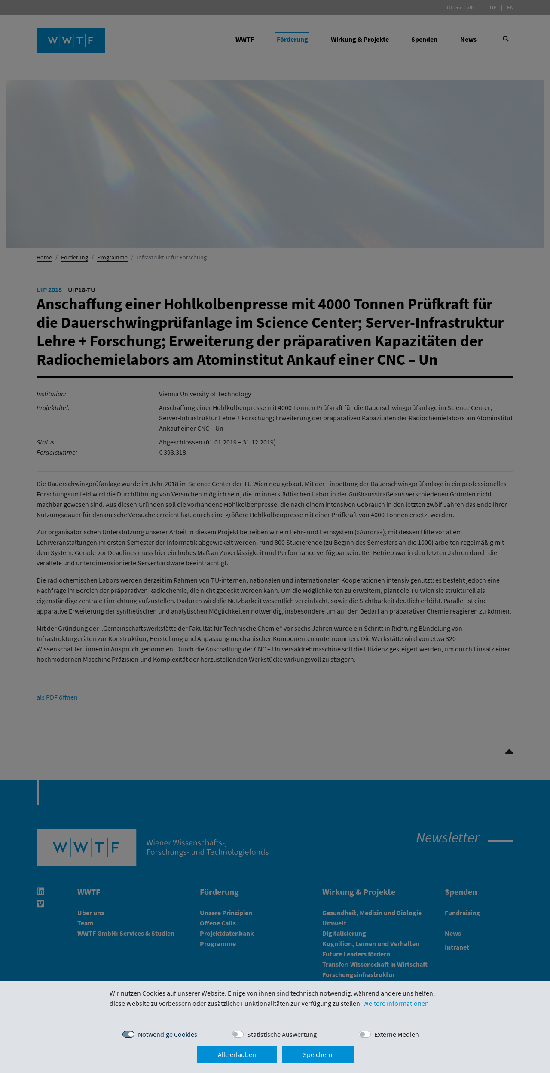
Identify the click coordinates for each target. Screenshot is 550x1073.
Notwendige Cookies (167, 1034)
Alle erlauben (237, 1054)
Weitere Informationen (396, 1003)
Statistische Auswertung (282, 1034)
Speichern (318, 1054)
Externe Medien (396, 1034)
